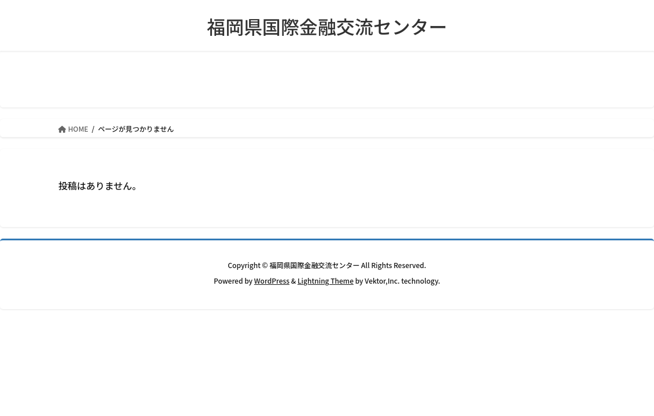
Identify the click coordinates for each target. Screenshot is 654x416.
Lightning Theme (326, 280)
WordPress (271, 280)
